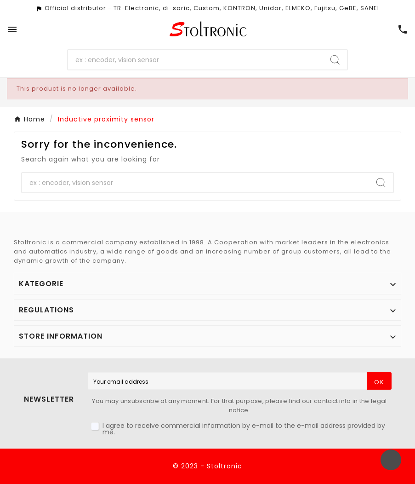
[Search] (195, 59)
